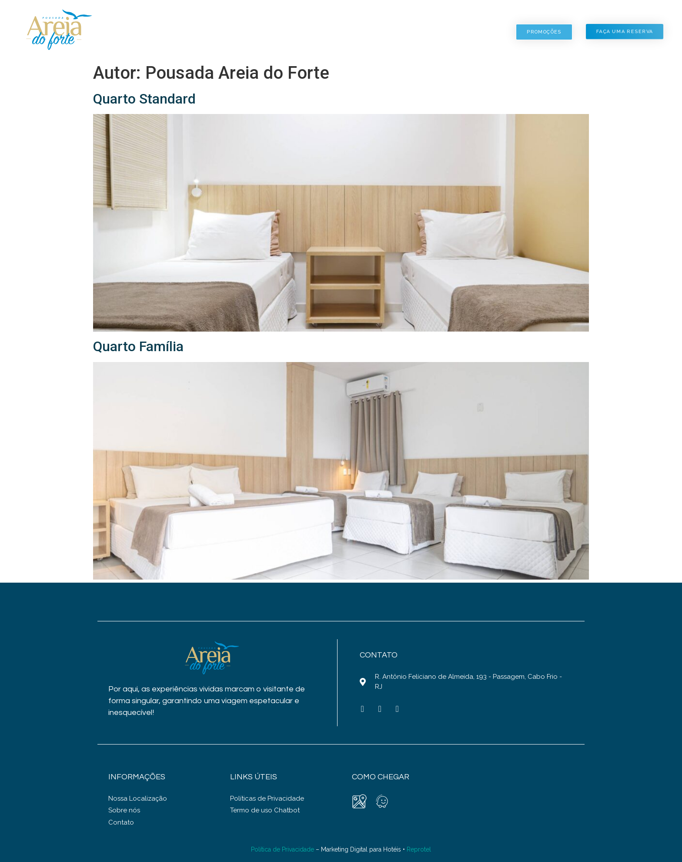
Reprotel (419, 849)
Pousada (201, 32)
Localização (406, 32)
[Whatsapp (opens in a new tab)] (397, 709)
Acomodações (273, 32)
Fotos (340, 32)
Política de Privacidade (282, 849)
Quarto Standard (144, 99)
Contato (475, 32)
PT (650, 18)
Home (144, 32)
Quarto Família (138, 346)
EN (640, 18)
